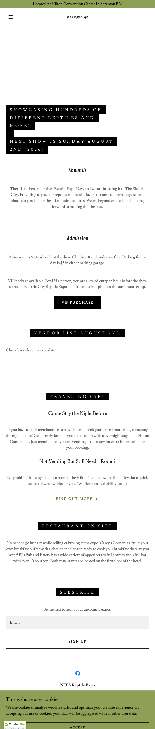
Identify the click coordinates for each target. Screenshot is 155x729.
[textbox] (77, 622)
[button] (13, 17)
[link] (77, 16)
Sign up (77, 641)
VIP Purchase (77, 302)
